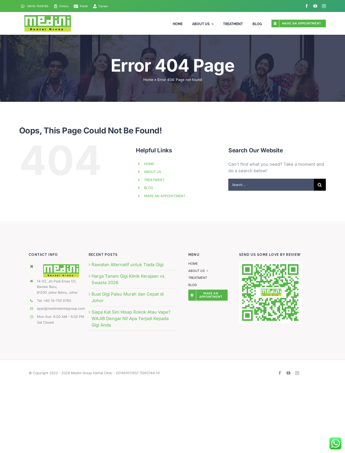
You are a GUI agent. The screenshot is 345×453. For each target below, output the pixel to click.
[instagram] (324, 6)
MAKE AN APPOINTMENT (164, 196)
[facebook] (307, 6)
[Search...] (271, 185)
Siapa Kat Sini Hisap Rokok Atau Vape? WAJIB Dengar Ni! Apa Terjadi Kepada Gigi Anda (131, 318)
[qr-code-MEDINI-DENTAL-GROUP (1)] (270, 263)
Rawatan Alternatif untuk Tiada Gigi (127, 264)
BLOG (148, 188)
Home (148, 79)
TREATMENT (154, 180)
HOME (149, 164)
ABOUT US (152, 172)
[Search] (320, 185)
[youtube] (315, 6)
